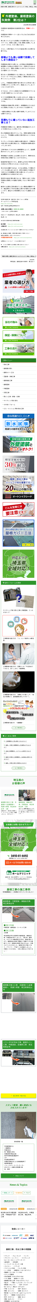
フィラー (26, 1256)
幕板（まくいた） (9, 1291)
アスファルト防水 (9, 1268)
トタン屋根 (7, 1278)
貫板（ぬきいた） (9, 1299)
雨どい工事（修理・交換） (12, 396)
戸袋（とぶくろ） (9, 1289)
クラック (7, 1256)
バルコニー (7, 1266)
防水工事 (6, 364)
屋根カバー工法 (9, 372)
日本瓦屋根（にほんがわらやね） (14, 1276)
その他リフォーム (9, 405)
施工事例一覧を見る (19, 1096)
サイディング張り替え (11, 400)
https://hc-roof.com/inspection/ (23, 237)
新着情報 (18, 1193)
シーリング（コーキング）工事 (13, 1264)
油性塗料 (7, 1262)
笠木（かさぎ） (24, 1285)
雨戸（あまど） (23, 1289)
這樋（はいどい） (23, 1291)
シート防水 (7, 1270)
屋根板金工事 (8, 380)
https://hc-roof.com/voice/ (15, 226)
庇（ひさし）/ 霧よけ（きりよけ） (14, 1287)
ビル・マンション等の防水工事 (14, 409)
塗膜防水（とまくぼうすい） (22, 1270)
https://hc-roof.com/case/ (15, 224)
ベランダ (16, 1266)
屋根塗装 (6, 384)
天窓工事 (6, 392)
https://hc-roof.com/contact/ (17, 246)
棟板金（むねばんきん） (18, 1295)
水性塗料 (15, 1262)
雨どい (6, 1295)
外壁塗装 (6, 388)
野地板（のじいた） (10, 1285)
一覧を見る (18, 728)
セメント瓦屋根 (9, 1274)
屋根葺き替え (8, 368)
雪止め (6, 1282)
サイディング (26, 1258)
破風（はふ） (22, 1297)
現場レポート (7, 1193)
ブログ (27, 1193)
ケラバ (20, 1299)
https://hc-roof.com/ (7, 203)
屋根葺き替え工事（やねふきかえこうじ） (17, 1280)
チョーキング (17, 1256)
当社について (19, 1176)
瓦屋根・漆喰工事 (9, 376)
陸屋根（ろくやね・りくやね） (13, 1272)
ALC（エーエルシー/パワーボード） (15, 1260)
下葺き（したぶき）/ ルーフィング (21, 1282)
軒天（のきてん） (9, 1297)
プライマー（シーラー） (11, 1258)
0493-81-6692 (18, 209)
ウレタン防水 (22, 1268)
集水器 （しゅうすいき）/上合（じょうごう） (18, 1293)
